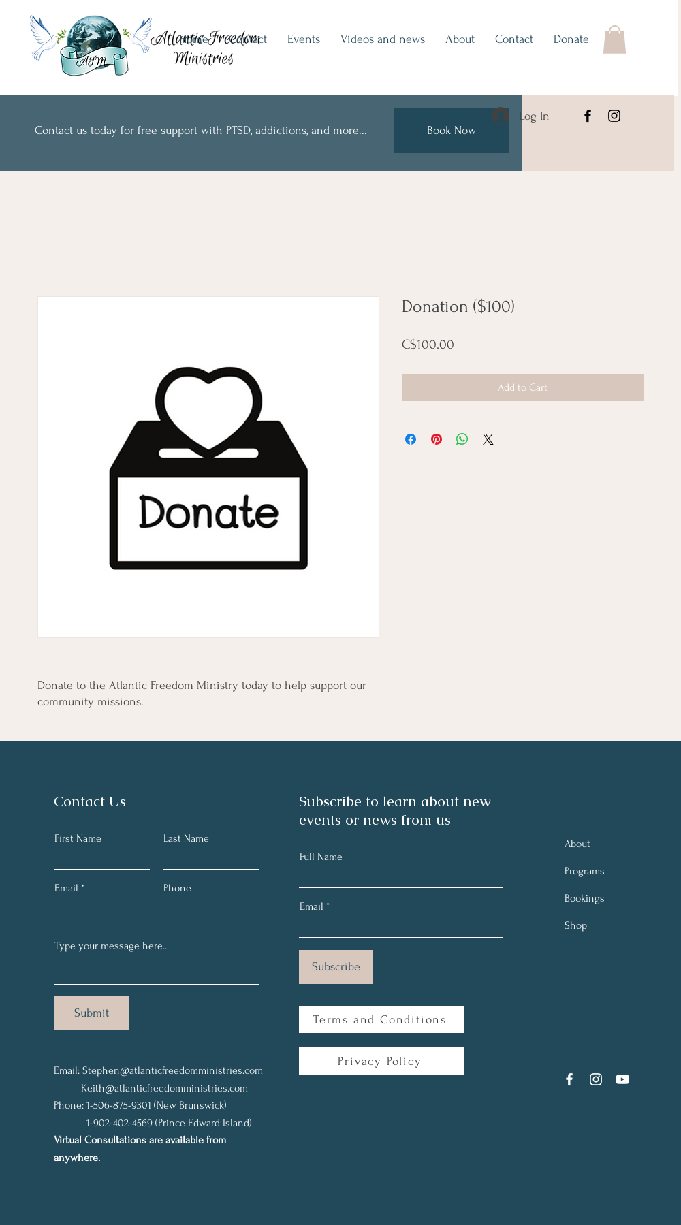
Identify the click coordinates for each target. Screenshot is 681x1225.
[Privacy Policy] (381, 1061)
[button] (615, 39)
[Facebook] (588, 116)
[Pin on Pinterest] (436, 439)
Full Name (321, 856)
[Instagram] (614, 116)
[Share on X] (488, 439)
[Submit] (91, 1013)
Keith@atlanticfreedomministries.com (164, 1088)
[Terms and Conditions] (381, 1019)
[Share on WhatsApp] (462, 439)
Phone (177, 887)
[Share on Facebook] (410, 439)
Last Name (186, 838)
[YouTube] (622, 1079)
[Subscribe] (336, 967)
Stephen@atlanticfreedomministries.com (172, 1070)
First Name (77, 838)
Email (66, 887)
